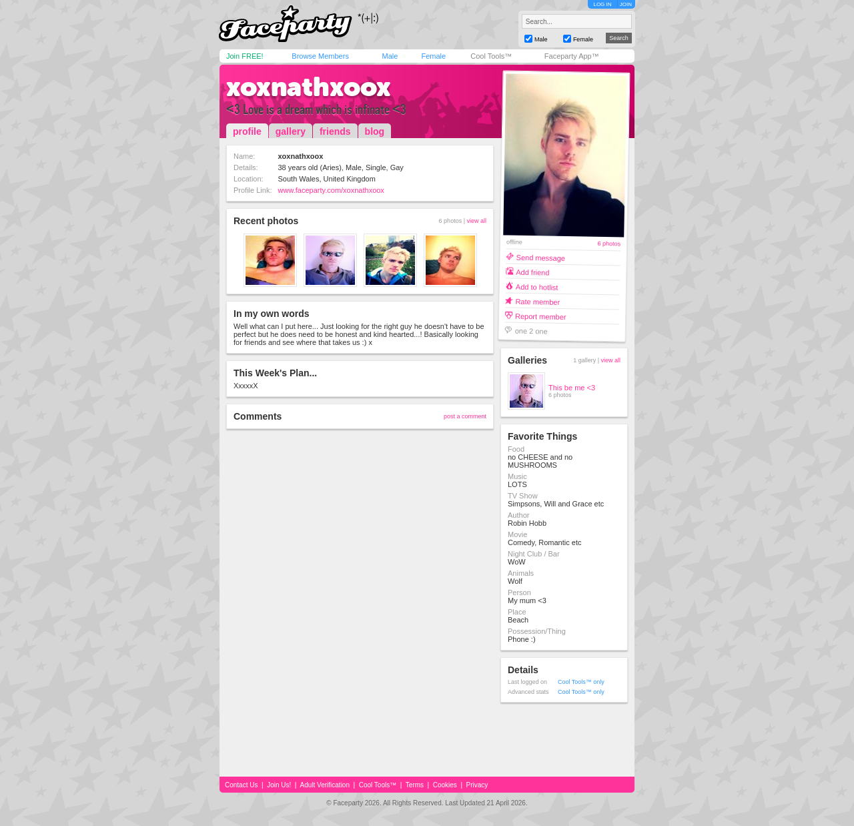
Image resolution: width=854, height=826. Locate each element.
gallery (291, 131)
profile (247, 131)
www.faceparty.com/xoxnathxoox (331, 190)
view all (476, 221)
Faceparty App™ (571, 56)
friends (335, 131)
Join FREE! (245, 56)
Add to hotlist (537, 286)
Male (390, 56)
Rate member (537, 301)
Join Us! (279, 785)
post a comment (465, 416)
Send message (541, 257)
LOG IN (602, 4)
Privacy (477, 785)
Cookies (445, 785)
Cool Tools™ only (581, 682)
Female (433, 56)
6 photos (608, 244)
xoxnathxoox (308, 86)
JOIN (626, 4)
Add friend (532, 272)
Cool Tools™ (491, 56)
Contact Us (241, 785)
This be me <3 (571, 388)
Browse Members (320, 56)
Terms (415, 785)
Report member (540, 316)
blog (375, 131)
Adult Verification (325, 785)
